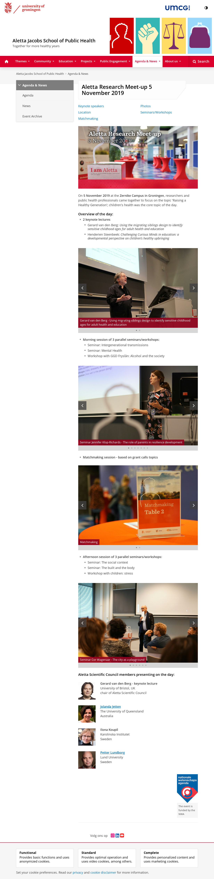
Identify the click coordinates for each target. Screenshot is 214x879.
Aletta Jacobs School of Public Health (40, 74)
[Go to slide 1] (136, 330)
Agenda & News (78, 74)
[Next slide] (194, 288)
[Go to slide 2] (139, 330)
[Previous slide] (82, 288)
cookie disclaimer (103, 872)
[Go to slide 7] (147, 448)
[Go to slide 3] (134, 448)
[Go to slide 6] (144, 448)
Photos (145, 106)
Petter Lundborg (112, 752)
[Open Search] (201, 61)
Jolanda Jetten (110, 706)
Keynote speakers (91, 106)
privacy (78, 872)
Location (84, 112)
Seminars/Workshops (156, 112)
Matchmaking (88, 118)
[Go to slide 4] (138, 448)
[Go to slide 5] (141, 448)
